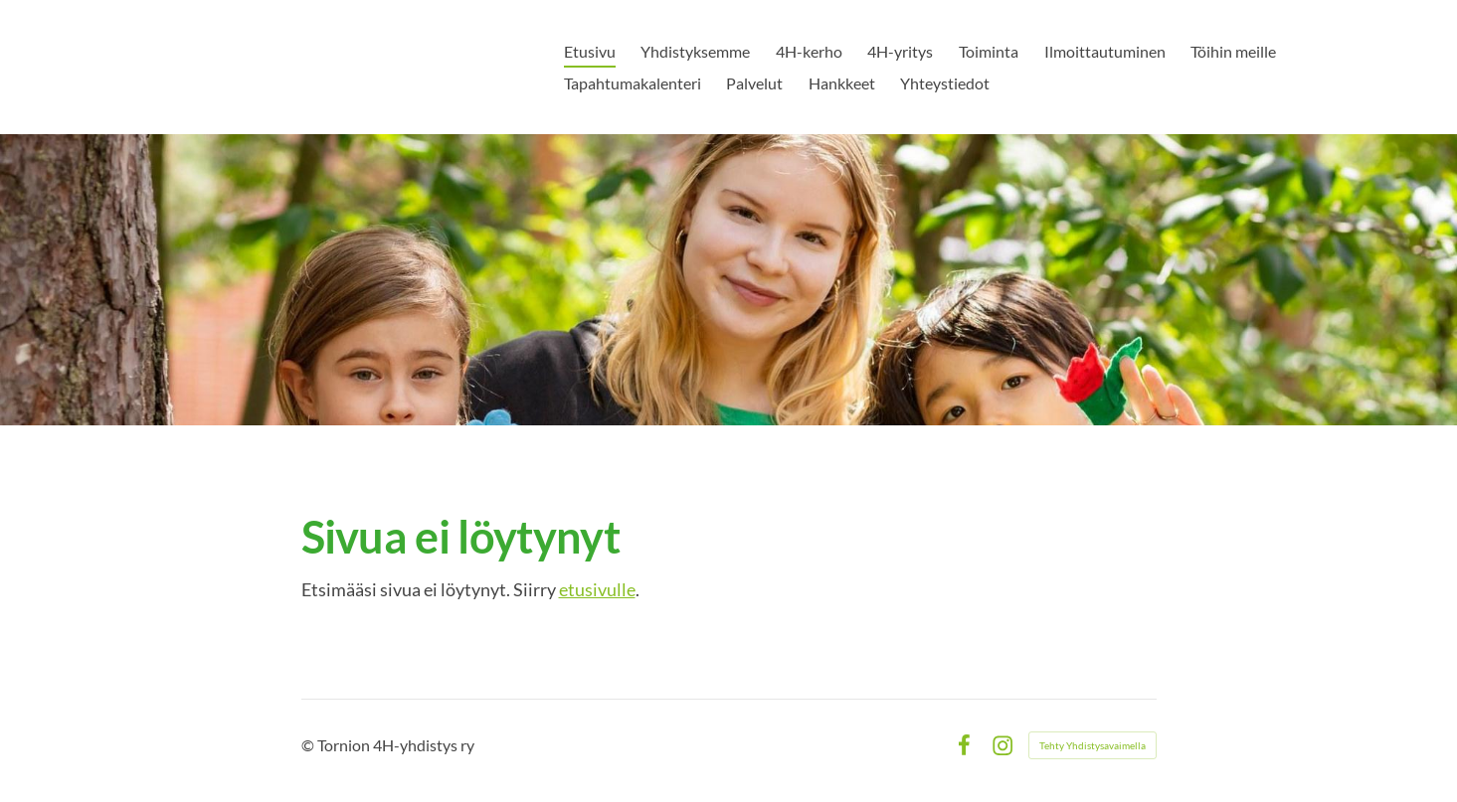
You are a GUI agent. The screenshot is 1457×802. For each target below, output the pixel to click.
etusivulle (597, 589)
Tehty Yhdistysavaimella (1092, 745)
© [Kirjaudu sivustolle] (309, 744)
